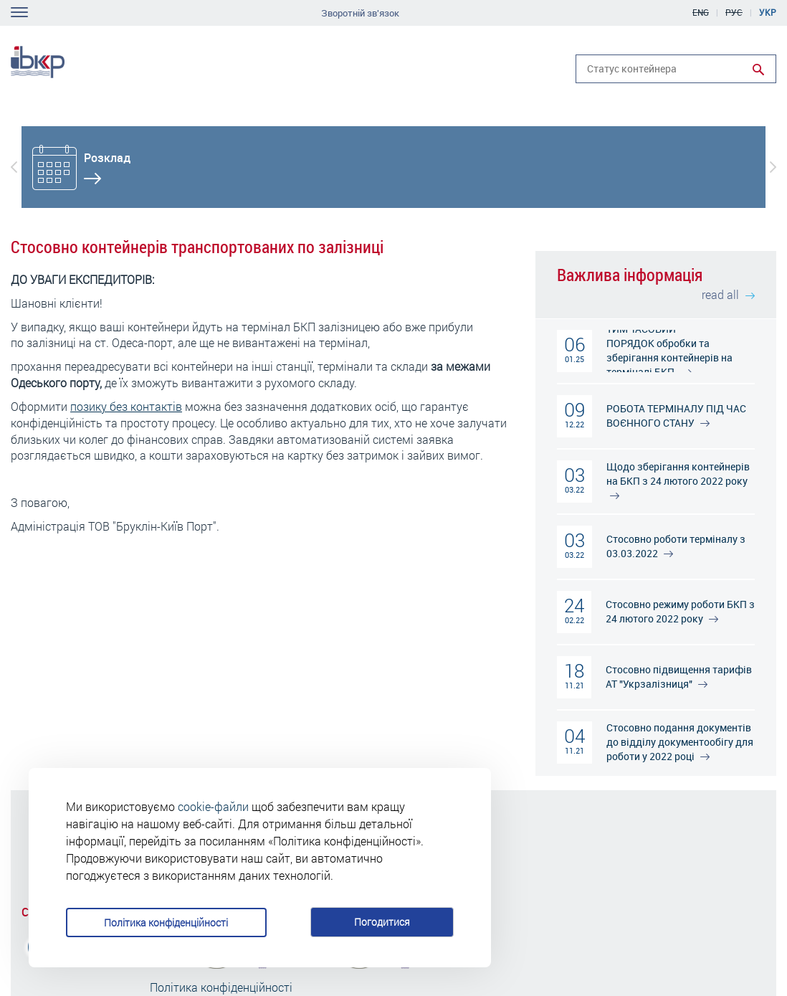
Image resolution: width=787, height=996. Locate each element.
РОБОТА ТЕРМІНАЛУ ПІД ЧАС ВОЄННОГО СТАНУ (676, 416)
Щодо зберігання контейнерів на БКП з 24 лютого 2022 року (678, 479)
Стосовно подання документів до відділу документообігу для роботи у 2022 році (679, 742)
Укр (767, 12)
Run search (758, 69)
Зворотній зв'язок (360, 13)
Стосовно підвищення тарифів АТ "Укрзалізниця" (679, 677)
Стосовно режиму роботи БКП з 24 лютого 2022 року (680, 611)
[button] (14, 167)
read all (728, 294)
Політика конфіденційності (166, 922)
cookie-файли (213, 806)
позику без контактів (126, 406)
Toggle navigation (19, 12)
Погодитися (382, 922)
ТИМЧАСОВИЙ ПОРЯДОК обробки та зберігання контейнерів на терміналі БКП (669, 350)
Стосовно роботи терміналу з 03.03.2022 (675, 546)
